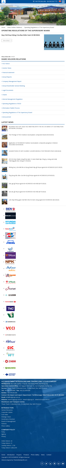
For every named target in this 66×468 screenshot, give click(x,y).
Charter (4, 95)
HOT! (13, 56)
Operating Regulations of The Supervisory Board (16, 112)
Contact (48, 455)
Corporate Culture (6, 412)
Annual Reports (6, 77)
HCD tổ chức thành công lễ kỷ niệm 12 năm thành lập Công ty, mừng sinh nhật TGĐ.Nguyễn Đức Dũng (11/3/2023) (33, 160)
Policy (3, 432)
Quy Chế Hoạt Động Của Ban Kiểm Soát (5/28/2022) (20, 35)
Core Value (4, 414)
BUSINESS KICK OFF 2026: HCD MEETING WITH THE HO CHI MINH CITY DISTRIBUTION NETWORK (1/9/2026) (36, 127)
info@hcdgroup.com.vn (13, 397)
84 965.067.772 (52, 1)
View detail (6, 40)
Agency (3, 434)
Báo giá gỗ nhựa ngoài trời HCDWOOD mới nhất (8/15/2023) (27, 183)
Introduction (11, 455)
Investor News (6, 68)
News (43, 455)
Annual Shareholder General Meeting (13, 86)
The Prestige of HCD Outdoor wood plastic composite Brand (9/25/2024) (31, 135)
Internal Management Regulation (12, 99)
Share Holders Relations (14, 27)
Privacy (3, 436)
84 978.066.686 (40, 1)
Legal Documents (7, 90)
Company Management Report (11, 81)
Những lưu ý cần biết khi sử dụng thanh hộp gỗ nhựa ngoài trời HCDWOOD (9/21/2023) (35, 167)
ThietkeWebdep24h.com (20, 460)
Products (26, 455)
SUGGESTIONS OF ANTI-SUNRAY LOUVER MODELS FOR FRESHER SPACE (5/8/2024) (35, 151)
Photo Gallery (5, 426)
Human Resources (7, 410)
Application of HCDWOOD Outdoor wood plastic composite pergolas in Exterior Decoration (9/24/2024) (33, 144)
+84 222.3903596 (25, 390)
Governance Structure (8, 419)
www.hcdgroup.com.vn (15, 399)
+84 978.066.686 (12, 393)
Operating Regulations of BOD (11, 103)
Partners (4, 424)
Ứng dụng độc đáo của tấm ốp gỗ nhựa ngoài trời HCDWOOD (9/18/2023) (31, 175)
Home (3, 27)
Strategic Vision (6, 417)
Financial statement (7, 72)
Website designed (6, 460)
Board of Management (8, 421)
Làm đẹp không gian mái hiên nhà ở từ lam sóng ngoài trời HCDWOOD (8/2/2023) (34, 200)
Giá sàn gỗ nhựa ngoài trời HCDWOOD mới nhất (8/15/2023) (27, 192)
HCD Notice (5, 63)
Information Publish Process (10, 108)
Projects (19, 455)
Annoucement (6, 117)
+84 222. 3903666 (9, 390)
